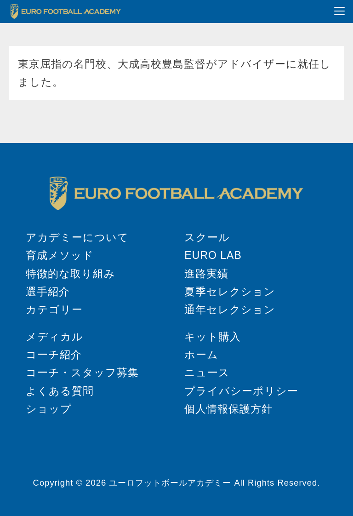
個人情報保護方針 (228, 409)
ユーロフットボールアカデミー (170, 482)
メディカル (54, 337)
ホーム (201, 355)
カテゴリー (54, 309)
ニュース (207, 372)
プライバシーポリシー (241, 391)
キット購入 (212, 337)
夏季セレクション (229, 292)
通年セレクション (229, 309)
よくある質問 (60, 391)
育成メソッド (60, 255)
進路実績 (206, 274)
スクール (207, 237)
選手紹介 (48, 292)
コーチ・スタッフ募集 (82, 372)
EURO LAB (212, 255)
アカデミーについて (77, 237)
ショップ (49, 409)
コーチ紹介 (54, 355)
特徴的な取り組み (70, 274)
